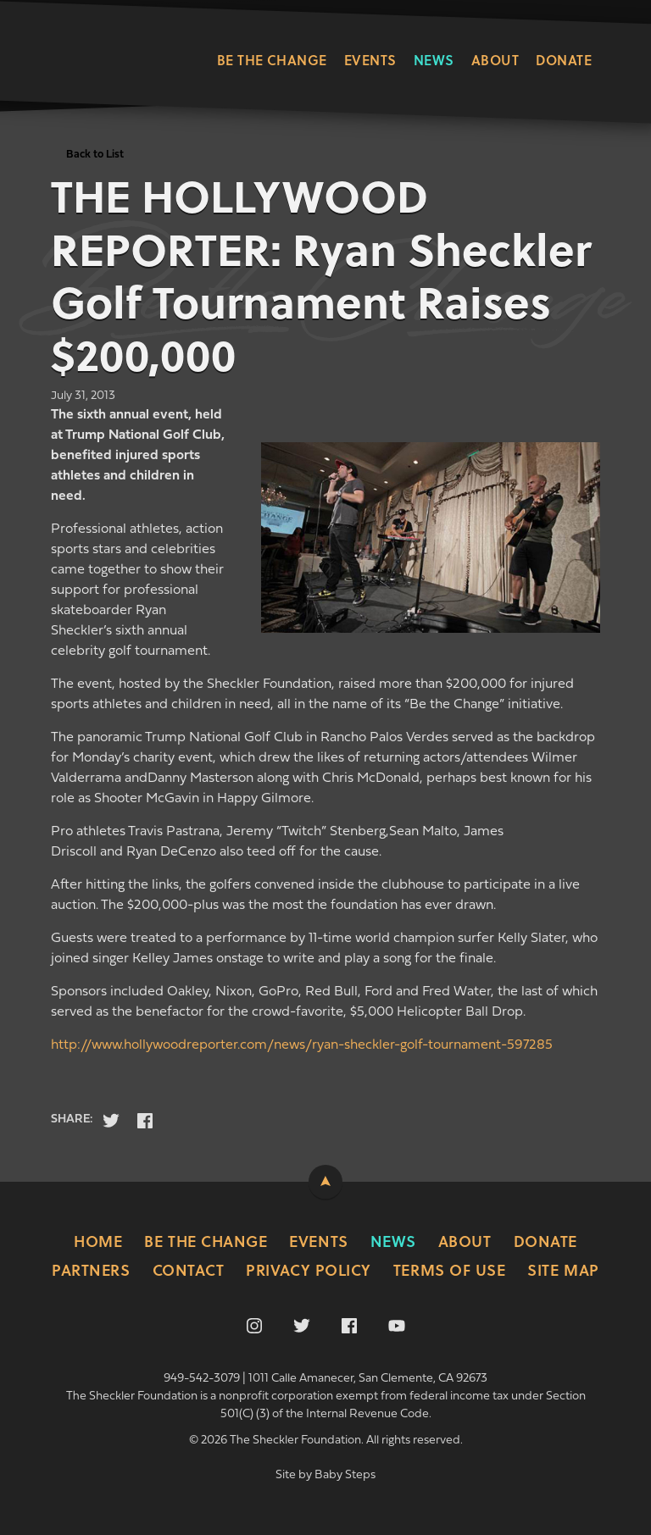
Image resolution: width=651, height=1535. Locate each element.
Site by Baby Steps (325, 1475)
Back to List (95, 154)
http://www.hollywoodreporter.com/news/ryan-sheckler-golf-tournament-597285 (302, 1045)
